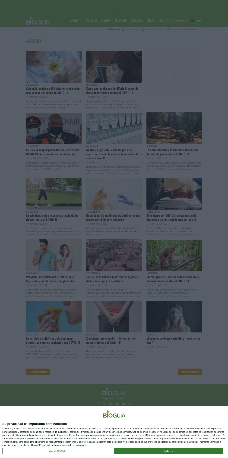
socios (31, 428)
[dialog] (114, 432)
